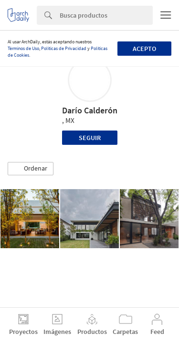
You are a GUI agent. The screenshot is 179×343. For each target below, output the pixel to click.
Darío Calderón (89, 110)
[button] (30, 168)
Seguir (90, 137)
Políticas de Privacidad (63, 48)
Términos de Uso (23, 48)
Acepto (144, 48)
